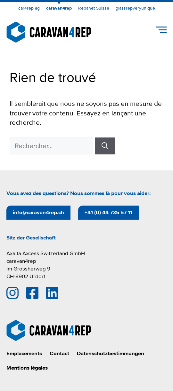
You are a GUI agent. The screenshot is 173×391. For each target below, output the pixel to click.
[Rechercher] (105, 146)
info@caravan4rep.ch (38, 212)
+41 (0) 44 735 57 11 (108, 212)
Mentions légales (27, 367)
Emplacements (24, 353)
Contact (59, 353)
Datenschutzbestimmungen (110, 353)
